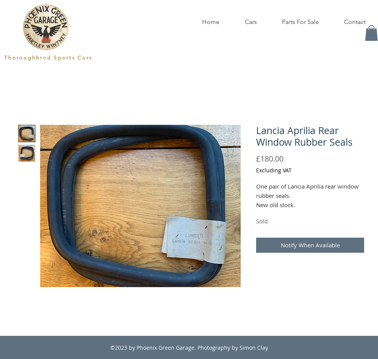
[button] (371, 33)
